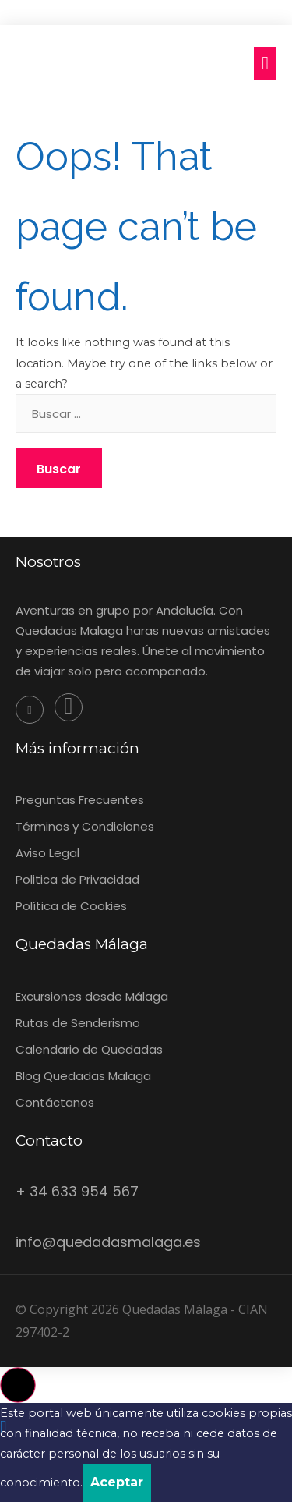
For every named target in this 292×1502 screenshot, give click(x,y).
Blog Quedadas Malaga (83, 1076)
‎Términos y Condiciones (85, 826)
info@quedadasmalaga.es (108, 1242)
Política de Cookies (71, 906)
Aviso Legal (47, 853)
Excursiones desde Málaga (92, 996)
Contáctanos (55, 1102)
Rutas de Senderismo (78, 1023)
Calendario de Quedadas (89, 1049)
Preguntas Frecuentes (80, 800)
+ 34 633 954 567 (77, 1191)
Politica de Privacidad (77, 879)
